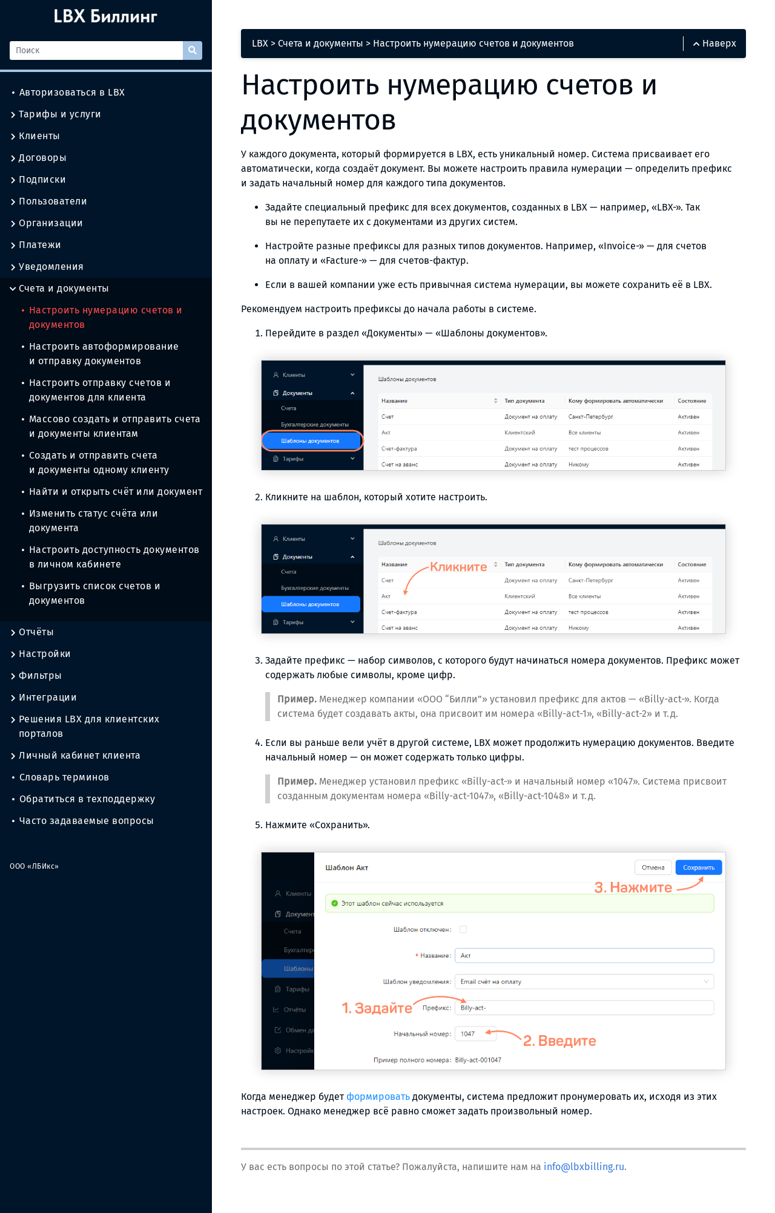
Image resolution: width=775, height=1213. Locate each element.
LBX (260, 43)
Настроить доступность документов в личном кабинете (111, 557)
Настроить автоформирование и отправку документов (100, 354)
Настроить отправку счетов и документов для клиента (96, 390)
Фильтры (36, 676)
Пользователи (48, 201)
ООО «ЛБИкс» (34, 866)
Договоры (38, 158)
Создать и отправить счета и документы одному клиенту (96, 463)
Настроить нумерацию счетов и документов (102, 317)
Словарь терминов (61, 777)
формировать (378, 1096)
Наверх (714, 43)
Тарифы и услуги (56, 114)
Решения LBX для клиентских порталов (85, 726)
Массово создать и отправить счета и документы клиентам (111, 426)
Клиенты (35, 136)
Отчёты (32, 632)
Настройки (40, 654)
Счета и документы (60, 288)
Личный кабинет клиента (75, 755)
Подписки (38, 179)
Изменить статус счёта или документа (90, 521)
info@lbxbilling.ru (584, 1166)
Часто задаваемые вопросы (83, 820)
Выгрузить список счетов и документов (91, 593)
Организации (47, 223)
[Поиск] (96, 50)
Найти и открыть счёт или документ (112, 491)
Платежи (36, 245)
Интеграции (43, 697)
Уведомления (47, 267)
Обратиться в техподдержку (83, 799)
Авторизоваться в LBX (68, 92)
